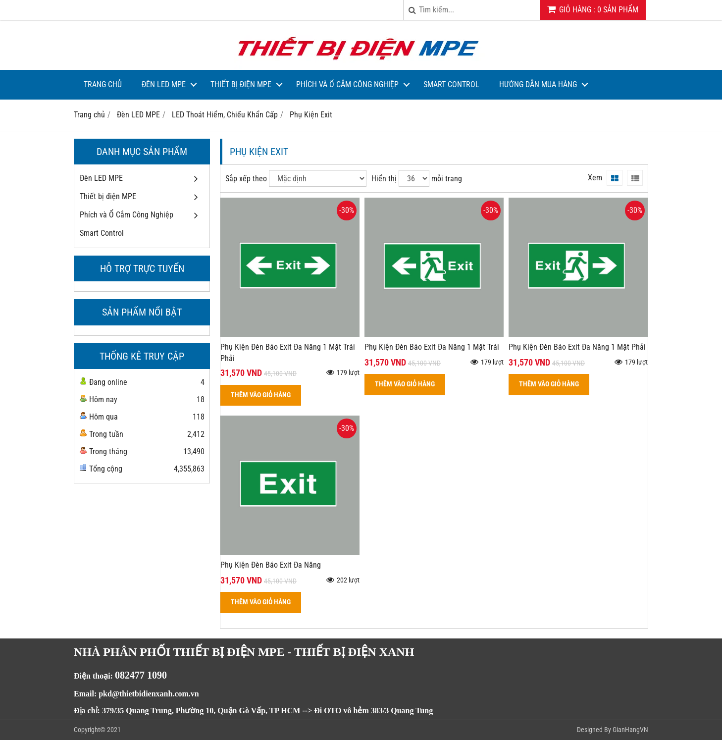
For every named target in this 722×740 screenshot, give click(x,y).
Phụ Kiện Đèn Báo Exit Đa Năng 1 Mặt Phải (577, 347)
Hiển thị (384, 178)
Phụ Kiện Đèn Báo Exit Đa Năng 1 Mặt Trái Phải (287, 352)
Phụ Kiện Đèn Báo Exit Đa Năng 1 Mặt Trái (431, 347)
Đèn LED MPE (164, 84)
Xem (595, 177)
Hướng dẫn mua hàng (538, 84)
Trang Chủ (103, 84)
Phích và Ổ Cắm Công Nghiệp (347, 84)
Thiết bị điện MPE (240, 84)
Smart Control (451, 84)
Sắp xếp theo (246, 178)
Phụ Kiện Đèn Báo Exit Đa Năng (270, 565)
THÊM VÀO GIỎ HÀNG (261, 395)
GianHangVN (630, 730)
